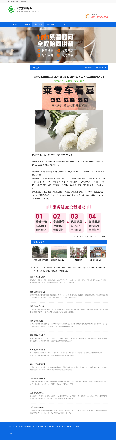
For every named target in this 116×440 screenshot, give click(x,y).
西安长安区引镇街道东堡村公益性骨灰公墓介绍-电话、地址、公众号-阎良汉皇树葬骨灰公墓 (71, 268)
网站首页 (14, 24)
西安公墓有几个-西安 (38, 312)
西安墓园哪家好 (75, 427)
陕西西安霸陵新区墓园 (40, 260)
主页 (94, 67)
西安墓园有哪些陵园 (37, 341)
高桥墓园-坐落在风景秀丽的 (60, 260)
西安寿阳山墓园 (43, 427)
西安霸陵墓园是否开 (37, 327)
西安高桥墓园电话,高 (38, 399)
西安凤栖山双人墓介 (37, 282)
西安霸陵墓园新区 (22, 427)
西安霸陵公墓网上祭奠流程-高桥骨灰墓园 (52, 271)
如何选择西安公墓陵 (37, 356)
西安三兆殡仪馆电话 (37, 298)
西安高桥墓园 (32, 427)
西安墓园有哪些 (64, 427)
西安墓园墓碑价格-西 (38, 384)
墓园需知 (100, 67)
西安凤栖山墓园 (53, 427)
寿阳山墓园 (78, 260)
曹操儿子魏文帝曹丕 (37, 370)
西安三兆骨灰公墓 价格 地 (98, 260)
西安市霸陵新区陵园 (37, 413)
